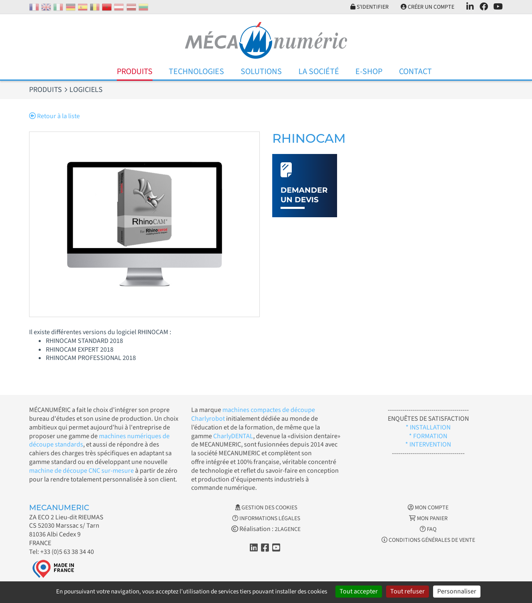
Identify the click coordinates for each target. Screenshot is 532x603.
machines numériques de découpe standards (99, 440)
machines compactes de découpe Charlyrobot (253, 414)
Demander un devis (304, 195)
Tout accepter (359, 591)
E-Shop (368, 71)
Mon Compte (428, 508)
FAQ (428, 529)
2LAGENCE (287, 529)
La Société (318, 71)
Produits (135, 71)
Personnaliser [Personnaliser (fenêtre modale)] (456, 591)
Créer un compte (427, 7)
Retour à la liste (54, 116)
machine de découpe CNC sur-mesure (81, 470)
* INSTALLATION (428, 427)
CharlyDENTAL (233, 436)
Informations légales (266, 518)
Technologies (196, 71)
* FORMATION (428, 436)
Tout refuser (407, 591)
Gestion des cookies (266, 508)
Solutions (261, 71)
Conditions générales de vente (428, 540)
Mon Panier (428, 518)
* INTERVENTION (428, 444)
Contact (415, 71)
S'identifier (369, 7)
